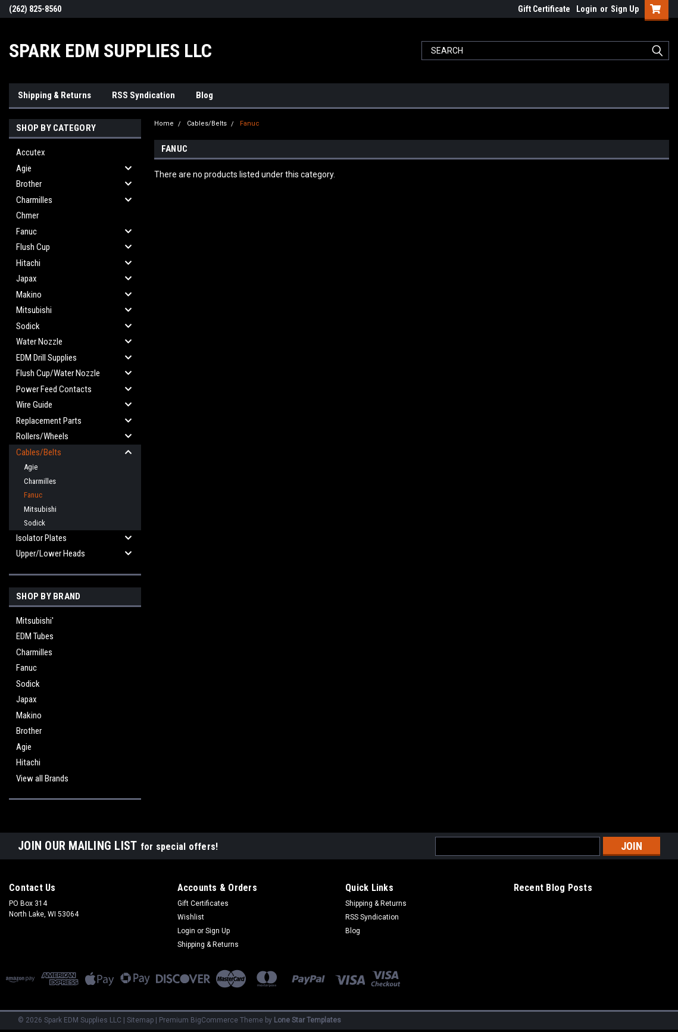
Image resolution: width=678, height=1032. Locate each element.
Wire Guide (34, 404)
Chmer (27, 215)
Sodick (28, 326)
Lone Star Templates (307, 1020)
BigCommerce (214, 1020)
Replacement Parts (49, 420)
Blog (204, 95)
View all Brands (42, 778)
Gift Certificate (544, 9)
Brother (29, 184)
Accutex (30, 152)
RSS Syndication (143, 95)
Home (164, 123)
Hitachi (28, 263)
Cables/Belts (38, 452)
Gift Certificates (203, 903)
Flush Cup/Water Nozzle (58, 373)
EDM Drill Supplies (46, 357)
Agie (24, 168)
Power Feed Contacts (54, 389)
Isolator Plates (41, 538)
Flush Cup (33, 247)
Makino (29, 294)
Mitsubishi (34, 310)
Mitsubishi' (35, 620)
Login (586, 9)
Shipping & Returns (54, 95)
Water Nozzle (39, 341)
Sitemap (140, 1020)
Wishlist (190, 917)
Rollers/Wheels (42, 436)
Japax (26, 278)
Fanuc (26, 231)
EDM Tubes (35, 636)
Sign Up (625, 9)
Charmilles (34, 200)
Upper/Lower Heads (50, 553)
